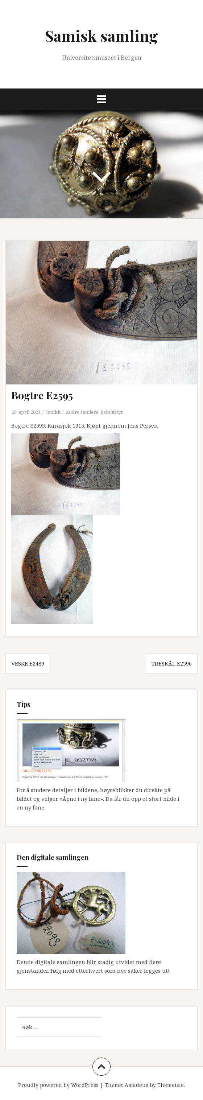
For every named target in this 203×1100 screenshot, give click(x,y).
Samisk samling (101, 35)
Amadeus (136, 1085)
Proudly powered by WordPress (58, 1085)
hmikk (53, 412)
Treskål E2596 (172, 663)
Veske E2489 (27, 663)
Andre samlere (82, 412)
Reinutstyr (111, 412)
